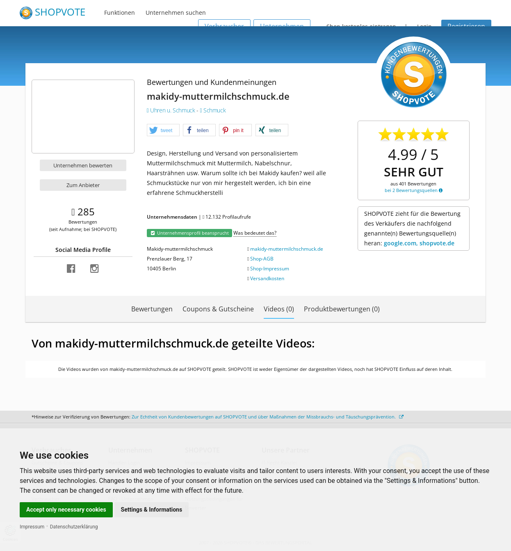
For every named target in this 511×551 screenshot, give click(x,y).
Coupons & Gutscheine (218, 308)
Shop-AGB (262, 258)
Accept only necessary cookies (66, 509)
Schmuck (213, 110)
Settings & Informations (151, 509)
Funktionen (119, 12)
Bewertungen (152, 308)
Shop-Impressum (269, 268)
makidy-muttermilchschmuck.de (286, 248)
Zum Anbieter (83, 185)
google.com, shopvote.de (419, 243)
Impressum (32, 527)
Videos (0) (279, 308)
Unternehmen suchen (176, 12)
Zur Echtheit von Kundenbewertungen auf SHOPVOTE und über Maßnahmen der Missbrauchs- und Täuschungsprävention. (268, 417)
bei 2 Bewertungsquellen (414, 190)
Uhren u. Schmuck (171, 110)
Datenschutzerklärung (74, 527)
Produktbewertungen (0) (342, 308)
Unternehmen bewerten (82, 165)
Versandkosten (267, 278)
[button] (163, 130)
